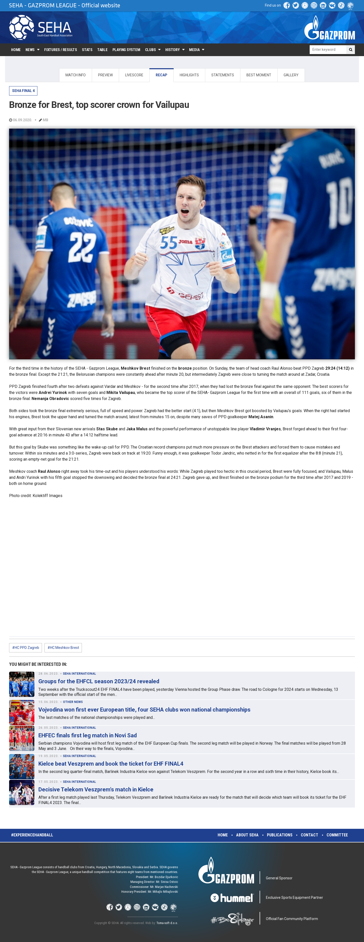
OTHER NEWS (73, 702)
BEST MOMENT (258, 75)
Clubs (150, 50)
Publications (279, 835)
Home (16, 50)
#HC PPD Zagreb (25, 648)
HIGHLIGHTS (189, 75)
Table (102, 50)
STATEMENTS (222, 75)
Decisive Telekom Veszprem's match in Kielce (95, 789)
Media (194, 50)
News (30, 50)
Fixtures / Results (60, 50)
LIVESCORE (134, 75)
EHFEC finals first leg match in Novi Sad (87, 735)
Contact (309, 835)
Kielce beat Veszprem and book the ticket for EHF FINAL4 (111, 764)
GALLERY (291, 75)
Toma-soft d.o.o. (167, 923)
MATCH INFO (75, 75)
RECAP (161, 75)
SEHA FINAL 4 (23, 91)
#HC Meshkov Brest (63, 648)
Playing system (126, 50)
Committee (337, 835)
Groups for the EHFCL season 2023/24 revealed (98, 681)
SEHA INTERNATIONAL (79, 673)
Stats (87, 50)
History (172, 50)
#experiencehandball (32, 835)
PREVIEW (105, 75)
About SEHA (247, 835)
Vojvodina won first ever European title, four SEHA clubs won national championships (144, 710)
